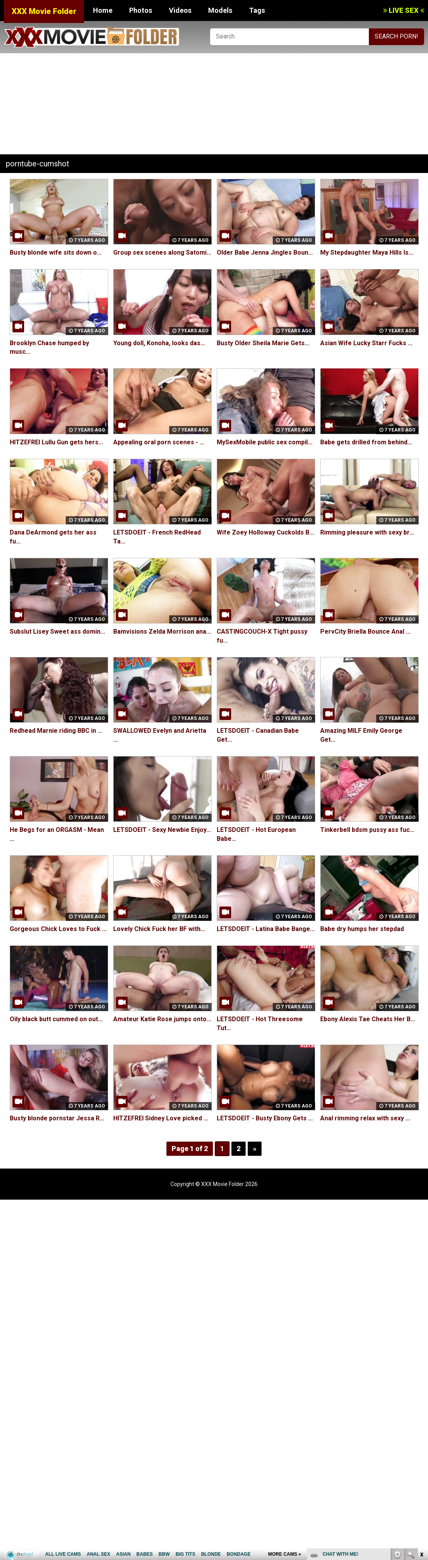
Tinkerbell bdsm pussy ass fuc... (367, 829)
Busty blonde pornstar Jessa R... (57, 1118)
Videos (180, 10)
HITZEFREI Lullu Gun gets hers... (56, 442)
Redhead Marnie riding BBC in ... (56, 730)
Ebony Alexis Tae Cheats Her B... (367, 1019)
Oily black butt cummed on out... (56, 1019)
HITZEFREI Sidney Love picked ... (160, 1118)
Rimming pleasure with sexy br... (367, 532)
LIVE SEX (403, 10)
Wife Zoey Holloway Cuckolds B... (265, 532)
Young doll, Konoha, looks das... (159, 343)
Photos (140, 10)
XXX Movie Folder (44, 11)
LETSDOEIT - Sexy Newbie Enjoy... (162, 829)
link (421, 1438)
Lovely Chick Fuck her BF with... (159, 929)
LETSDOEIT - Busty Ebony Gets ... (265, 1118)
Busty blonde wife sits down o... (56, 252)
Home (102, 10)
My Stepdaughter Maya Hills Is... (366, 252)
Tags (257, 10)
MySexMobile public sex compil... (264, 442)
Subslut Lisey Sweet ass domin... (57, 631)
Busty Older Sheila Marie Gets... (263, 343)
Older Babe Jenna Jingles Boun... (265, 252)
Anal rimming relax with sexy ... (365, 1118)
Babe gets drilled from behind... (366, 442)
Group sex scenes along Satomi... (162, 252)
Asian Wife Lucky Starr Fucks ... (366, 343)
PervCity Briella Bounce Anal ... (365, 631)
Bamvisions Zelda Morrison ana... (162, 631)
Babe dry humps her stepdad (362, 929)
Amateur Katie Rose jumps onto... (162, 1019)
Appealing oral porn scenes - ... (158, 442)
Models (220, 10)
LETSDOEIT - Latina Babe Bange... (266, 929)
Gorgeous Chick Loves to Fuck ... (58, 929)
